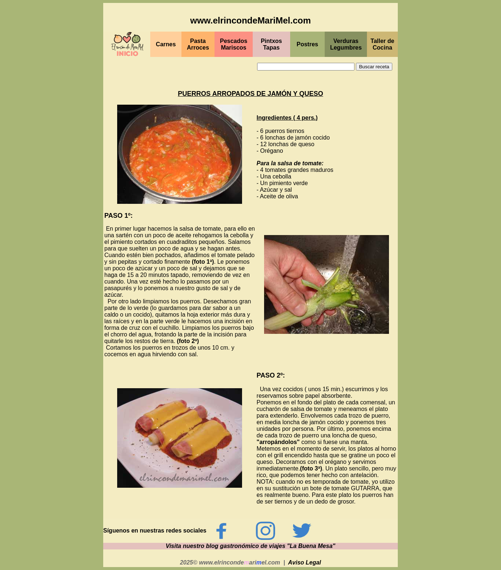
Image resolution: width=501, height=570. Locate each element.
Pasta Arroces (198, 44)
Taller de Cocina (382, 44)
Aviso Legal (304, 562)
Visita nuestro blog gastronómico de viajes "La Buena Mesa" (250, 546)
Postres (307, 44)
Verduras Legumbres (346, 44)
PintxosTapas (271, 44)
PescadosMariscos (234, 44)
